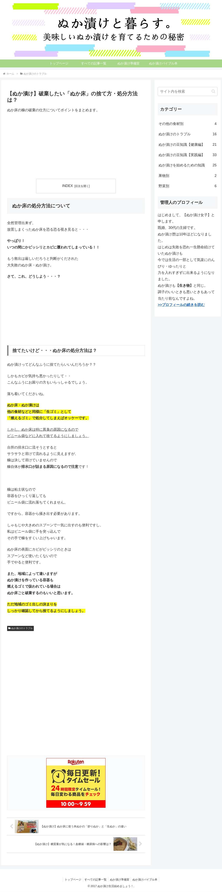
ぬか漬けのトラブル (20, 628)
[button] (213, 91)
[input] (187, 91)
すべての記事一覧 (95, 879)
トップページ (71, 879)
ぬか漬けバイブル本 (146, 879)
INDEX (67, 186)
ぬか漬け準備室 (120, 879)
